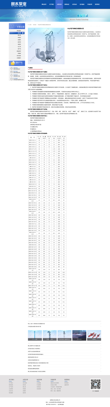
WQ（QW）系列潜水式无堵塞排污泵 (36, 323)
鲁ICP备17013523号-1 (51, 404)
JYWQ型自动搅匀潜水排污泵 (34, 326)
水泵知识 (74, 4)
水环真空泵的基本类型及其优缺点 (35, 354)
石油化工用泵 (54, 384)
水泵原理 (39, 388)
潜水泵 (34, 24)
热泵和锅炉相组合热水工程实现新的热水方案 (38, 362)
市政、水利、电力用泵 (56, 388)
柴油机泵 (19, 51)
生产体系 (11, 386)
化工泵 (19, 46)
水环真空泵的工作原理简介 (34, 348)
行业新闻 (39, 384)
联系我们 (97, 4)
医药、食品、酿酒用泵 (56, 390)
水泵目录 (59, 4)
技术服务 (82, 4)
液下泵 (19, 48)
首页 (30, 24)
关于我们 (51, 4)
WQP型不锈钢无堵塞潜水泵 (44, 24)
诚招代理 (67, 384)
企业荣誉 (11, 388)
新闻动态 (67, 4)
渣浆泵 (19, 44)
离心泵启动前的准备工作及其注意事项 (36, 371)
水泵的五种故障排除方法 (33, 360)
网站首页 (44, 4)
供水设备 (19, 55)
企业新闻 (39, 382)
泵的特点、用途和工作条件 (34, 365)
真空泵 (19, 42)
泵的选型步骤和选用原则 (33, 368)
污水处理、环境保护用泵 (56, 386)
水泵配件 (19, 58)
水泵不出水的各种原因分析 (34, 351)
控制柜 (19, 53)
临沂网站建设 (61, 404)
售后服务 (11, 392)
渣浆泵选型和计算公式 (33, 357)
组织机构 (11, 384)
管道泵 (19, 37)
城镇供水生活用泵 (55, 382)
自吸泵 (19, 39)
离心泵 (19, 35)
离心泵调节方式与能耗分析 (34, 345)
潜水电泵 (19, 30)
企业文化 (11, 390)
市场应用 (89, 4)
